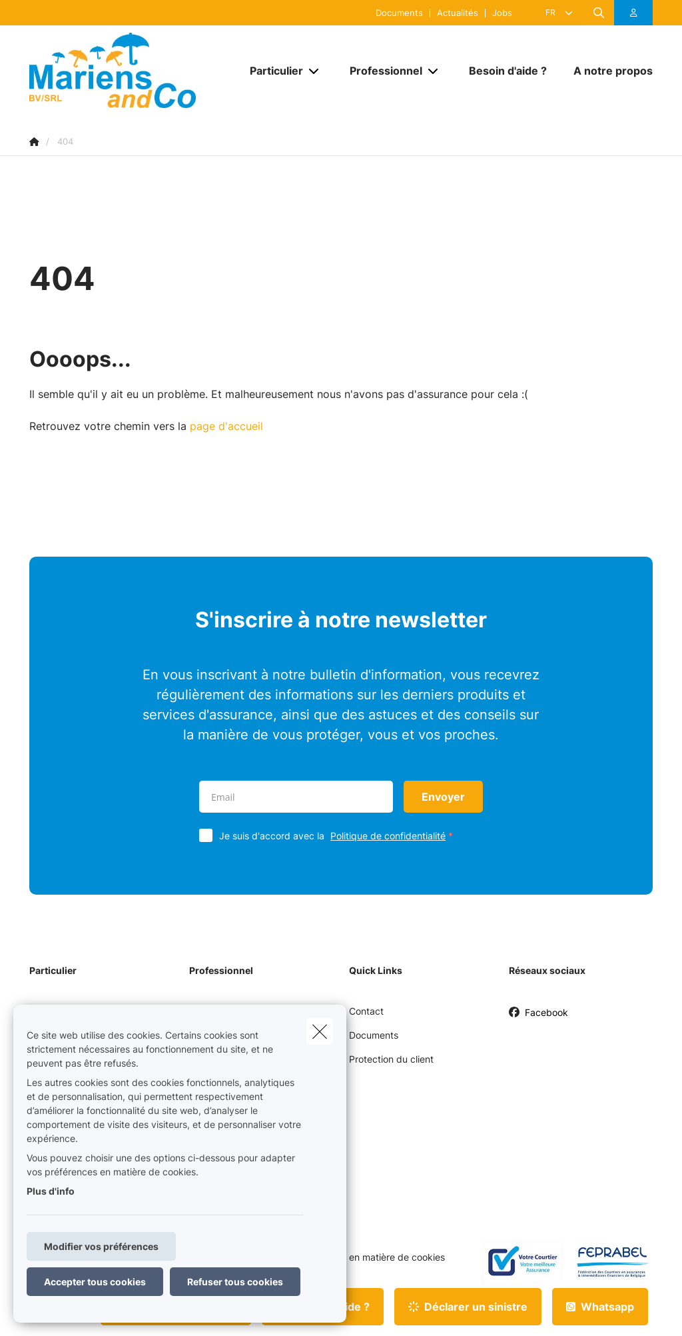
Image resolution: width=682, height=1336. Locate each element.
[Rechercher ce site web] (598, 12)
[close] (319, 1031)
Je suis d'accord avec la (339, 835)
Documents (399, 13)
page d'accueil (226, 426)
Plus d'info (51, 1191)
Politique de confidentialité (388, 835)
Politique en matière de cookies (377, 1257)
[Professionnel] (381, 71)
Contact (366, 1011)
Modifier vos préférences (101, 1246)
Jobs (502, 13)
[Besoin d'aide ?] (508, 71)
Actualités (457, 13)
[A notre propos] (606, 71)
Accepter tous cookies (95, 1281)
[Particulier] (271, 71)
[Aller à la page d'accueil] (129, 70)
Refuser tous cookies (235, 1281)
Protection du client (391, 1059)
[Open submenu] (314, 70)
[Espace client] (633, 12)
